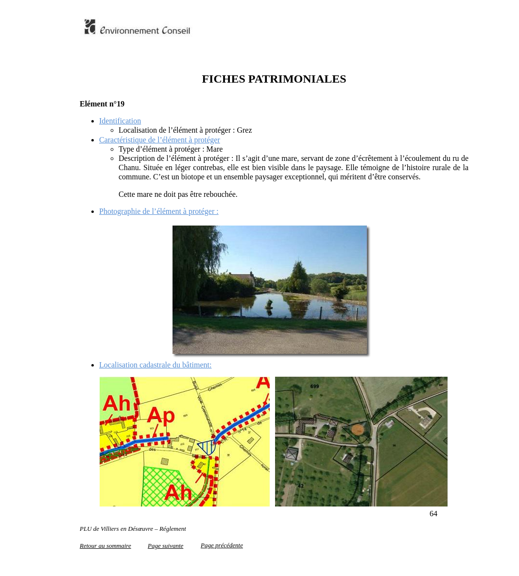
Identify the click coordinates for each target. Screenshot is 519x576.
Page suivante (165, 545)
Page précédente (222, 545)
